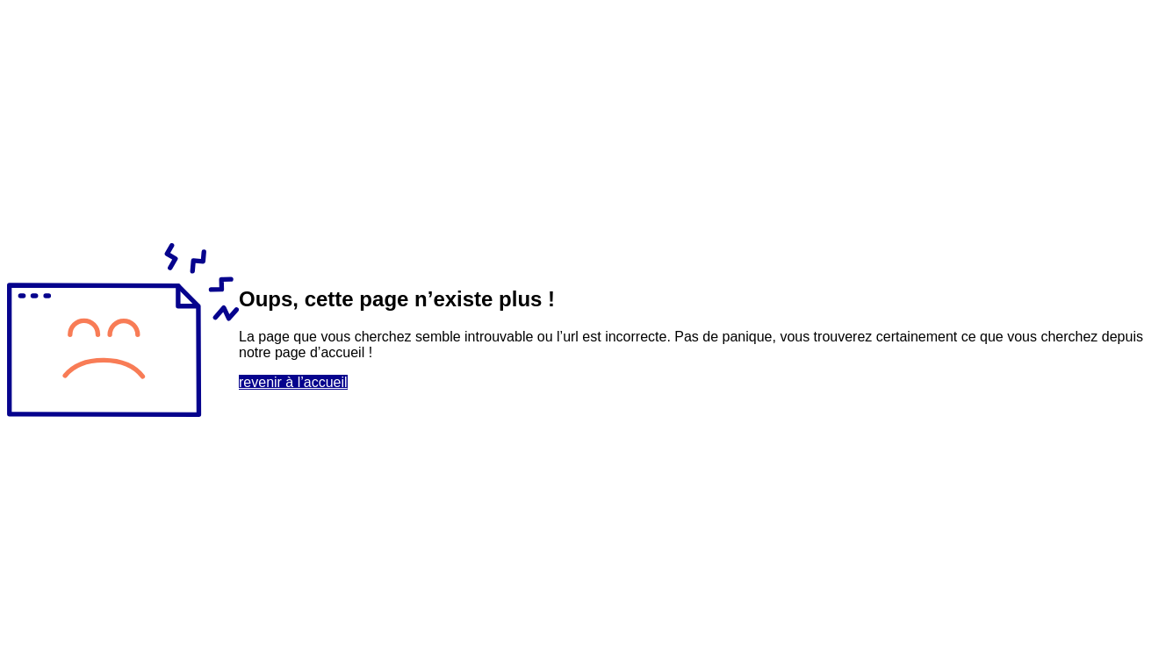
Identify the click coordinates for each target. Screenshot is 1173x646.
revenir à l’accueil (293, 382)
